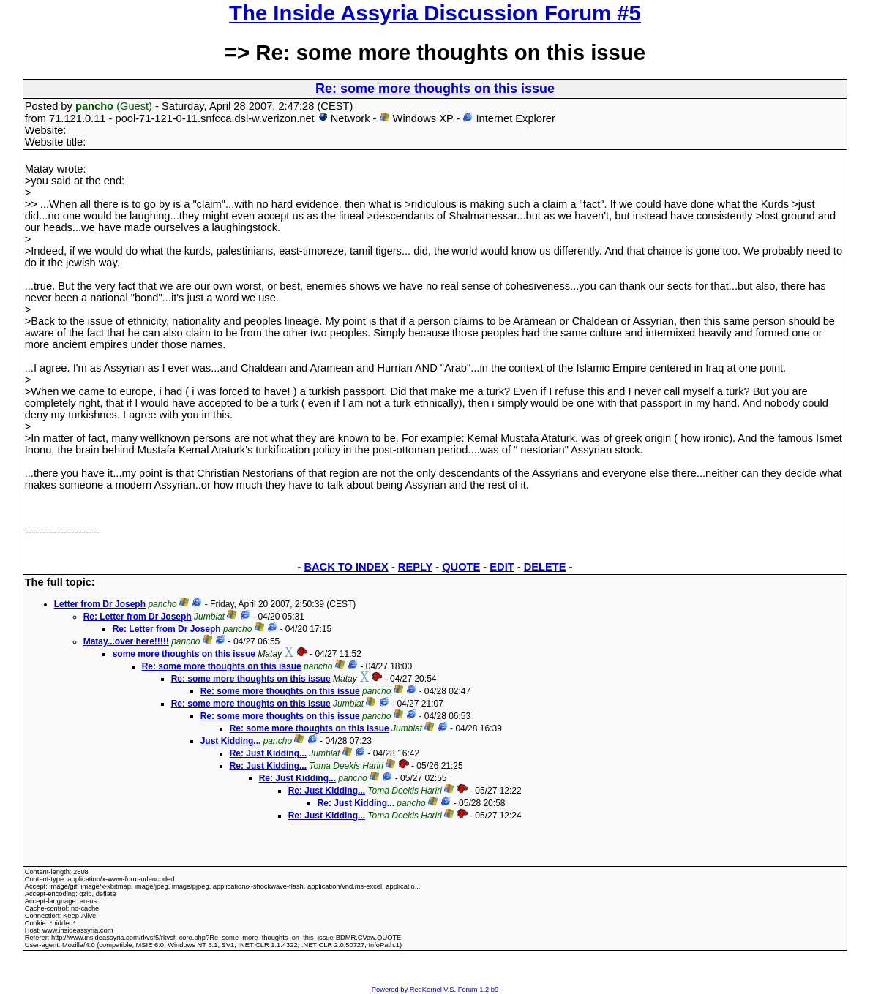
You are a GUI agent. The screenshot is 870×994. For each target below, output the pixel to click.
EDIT (502, 567)
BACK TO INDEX (346, 567)
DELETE (545, 567)
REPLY (415, 567)
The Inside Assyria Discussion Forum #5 (435, 13)
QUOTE (461, 567)
